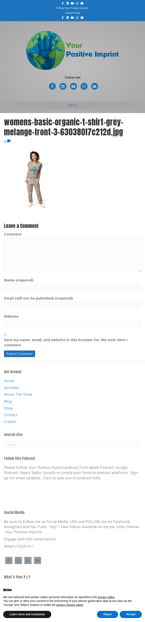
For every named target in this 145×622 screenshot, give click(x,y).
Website (11, 316)
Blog (8, 401)
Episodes (11, 387)
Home (9, 380)
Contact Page (72, 13)
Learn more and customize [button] (27, 614)
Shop (8, 408)
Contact (11, 414)
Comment (13, 234)
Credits (10, 421)
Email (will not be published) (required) (38, 298)
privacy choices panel (69, 604)
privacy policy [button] (106, 597)
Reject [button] (107, 614)
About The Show (18, 394)
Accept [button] (130, 614)
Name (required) (19, 280)
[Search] (72, 444)
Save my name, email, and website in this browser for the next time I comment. (65, 342)
